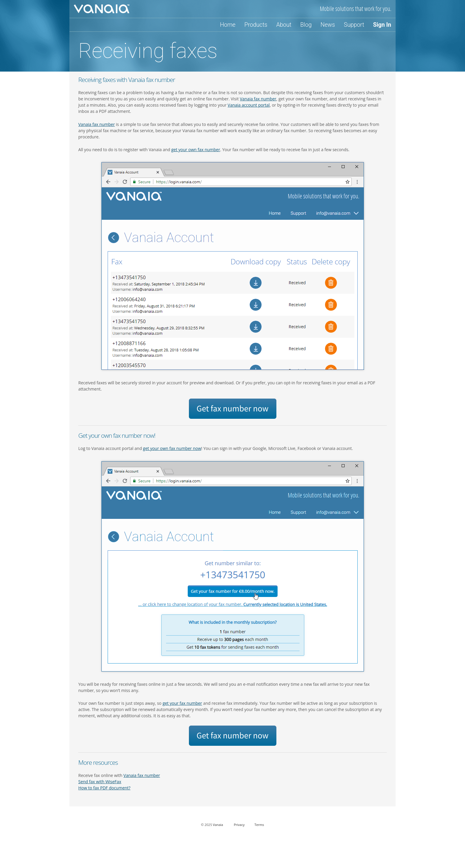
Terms (259, 824)
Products (255, 24)
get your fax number (182, 703)
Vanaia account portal (249, 105)
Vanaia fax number (258, 99)
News (328, 24)
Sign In (382, 24)
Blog (306, 24)
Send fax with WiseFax (99, 781)
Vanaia (218, 824)
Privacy (239, 824)
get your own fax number (195, 149)
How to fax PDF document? (104, 788)
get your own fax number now (172, 448)
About (283, 24)
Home (227, 24)
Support (354, 24)
